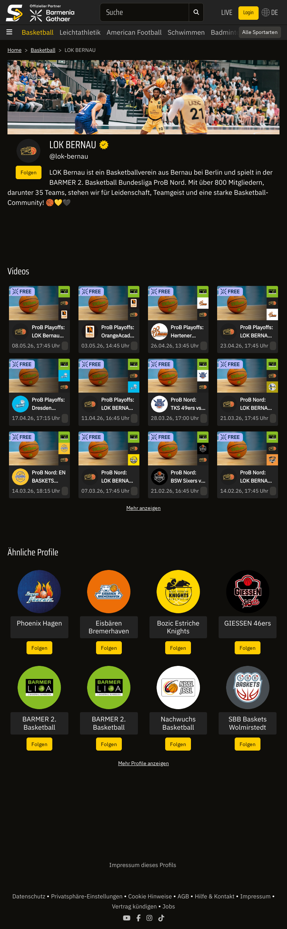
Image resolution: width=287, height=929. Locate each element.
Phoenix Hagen (39, 623)
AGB (184, 896)
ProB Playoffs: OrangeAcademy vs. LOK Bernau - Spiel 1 (118, 332)
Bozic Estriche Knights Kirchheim (178, 627)
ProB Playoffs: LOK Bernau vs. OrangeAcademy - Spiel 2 (48, 332)
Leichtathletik (80, 32)
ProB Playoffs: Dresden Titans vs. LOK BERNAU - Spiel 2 (48, 404)
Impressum (256, 896)
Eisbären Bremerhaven (109, 627)
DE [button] (270, 12)
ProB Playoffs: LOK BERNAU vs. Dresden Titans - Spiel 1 (117, 404)
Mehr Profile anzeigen (143, 763)
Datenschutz (29, 896)
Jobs (169, 906)
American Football (134, 32)
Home (14, 50)
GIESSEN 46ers (247, 623)
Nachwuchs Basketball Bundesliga (178, 723)
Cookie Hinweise (150, 896)
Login (248, 13)
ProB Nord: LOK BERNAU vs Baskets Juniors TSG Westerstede (116, 477)
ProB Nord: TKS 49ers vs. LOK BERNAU (187, 404)
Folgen (29, 172)
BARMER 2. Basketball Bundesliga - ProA (109, 723)
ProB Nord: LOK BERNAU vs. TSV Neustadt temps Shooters (255, 404)
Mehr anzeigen (143, 507)
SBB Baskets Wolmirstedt (247, 723)
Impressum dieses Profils (142, 865)
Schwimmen (186, 32)
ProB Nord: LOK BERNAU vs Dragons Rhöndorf (255, 477)
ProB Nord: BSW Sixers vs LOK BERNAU (187, 477)
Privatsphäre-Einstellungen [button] (87, 896)
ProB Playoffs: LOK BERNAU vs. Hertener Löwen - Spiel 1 (256, 332)
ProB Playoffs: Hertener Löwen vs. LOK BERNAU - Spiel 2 (187, 332)
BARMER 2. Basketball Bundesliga (39, 723)
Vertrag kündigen (135, 906)
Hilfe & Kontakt (215, 896)
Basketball (37, 32)
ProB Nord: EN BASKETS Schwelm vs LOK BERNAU (48, 477)
